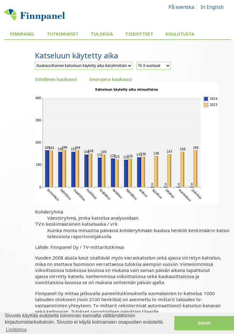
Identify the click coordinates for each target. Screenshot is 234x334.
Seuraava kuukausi (110, 79)
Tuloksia (102, 34)
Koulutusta (179, 34)
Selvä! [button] (204, 323)
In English (212, 7)
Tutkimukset (63, 34)
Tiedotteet (139, 34)
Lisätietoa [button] (16, 329)
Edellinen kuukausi (56, 79)
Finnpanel (22, 34)
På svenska (181, 7)
